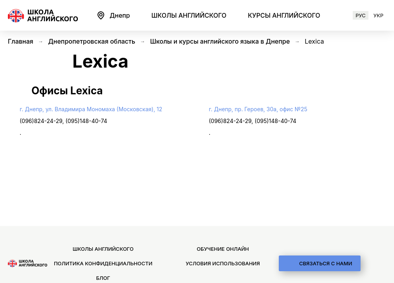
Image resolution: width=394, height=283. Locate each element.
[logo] (27, 263)
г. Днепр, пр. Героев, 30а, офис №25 (258, 109)
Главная (20, 41)
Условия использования (223, 263)
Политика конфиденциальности (103, 263)
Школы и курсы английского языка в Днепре (220, 41)
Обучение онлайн (223, 249)
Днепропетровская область (91, 41)
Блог (103, 277)
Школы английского (103, 249)
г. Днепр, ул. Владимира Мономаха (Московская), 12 (91, 109)
